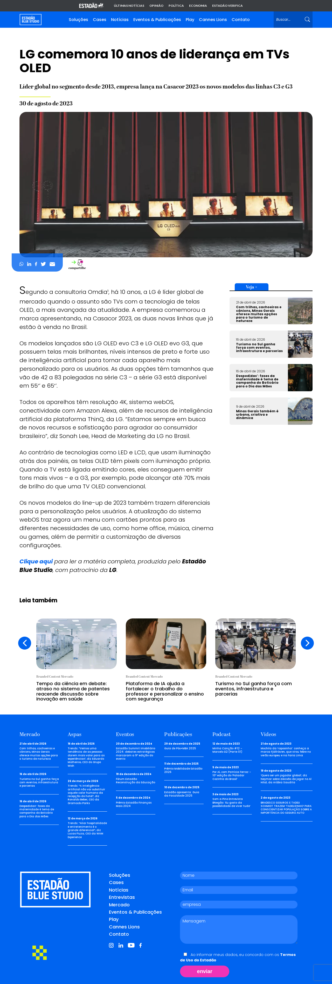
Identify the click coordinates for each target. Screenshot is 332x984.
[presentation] (24, 643)
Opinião (156, 5)
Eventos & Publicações (157, 20)
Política (176, 5)
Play (190, 20)
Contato (241, 20)
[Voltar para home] (30, 19)
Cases (99, 20)
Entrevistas (122, 897)
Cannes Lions (213, 20)
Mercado (119, 904)
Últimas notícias (129, 5)
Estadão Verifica (227, 5)
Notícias (120, 20)
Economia (198, 5)
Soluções (78, 20)
